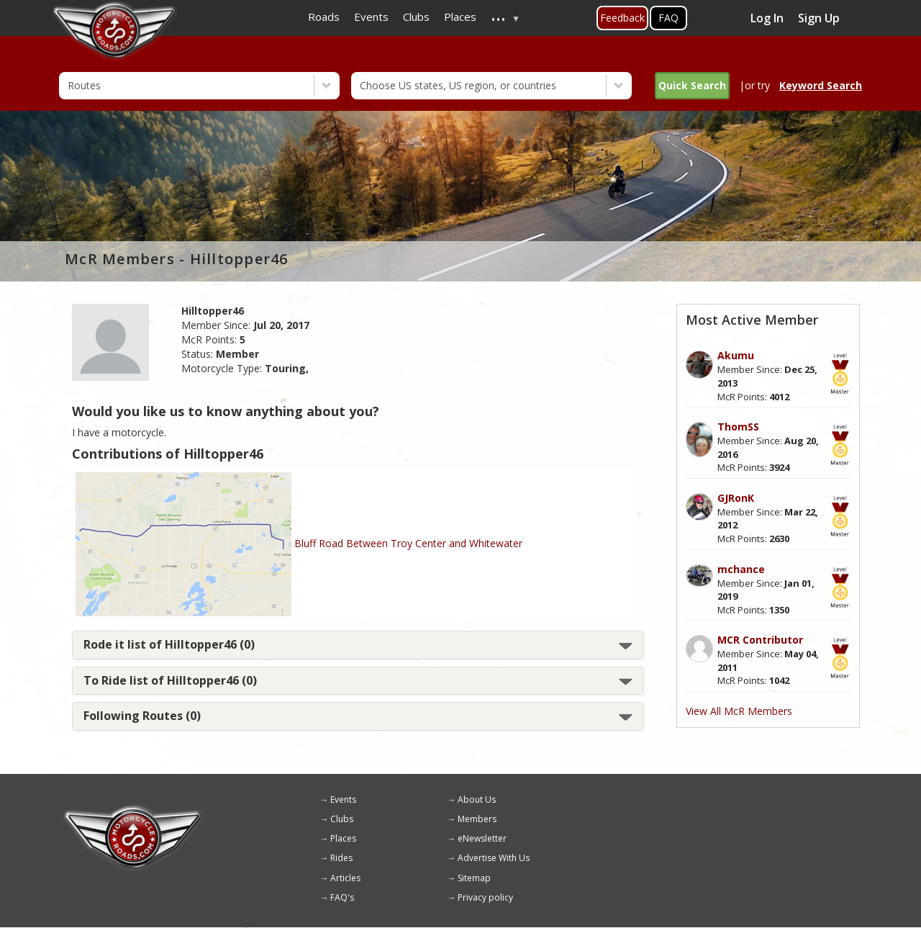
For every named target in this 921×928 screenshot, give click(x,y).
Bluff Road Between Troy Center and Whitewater (408, 543)
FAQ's (342, 897)
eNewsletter (482, 838)
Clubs (341, 819)
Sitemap (474, 878)
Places (343, 838)
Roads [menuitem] (324, 16)
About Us (477, 799)
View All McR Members (739, 711)
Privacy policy (485, 897)
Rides (341, 858)
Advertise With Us (494, 858)
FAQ (668, 17)
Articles (345, 878)
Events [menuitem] (371, 16)
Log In (767, 18)
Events (343, 799)
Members (477, 819)
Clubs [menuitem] (416, 16)
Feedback (622, 17)
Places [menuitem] (460, 16)
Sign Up (819, 18)
